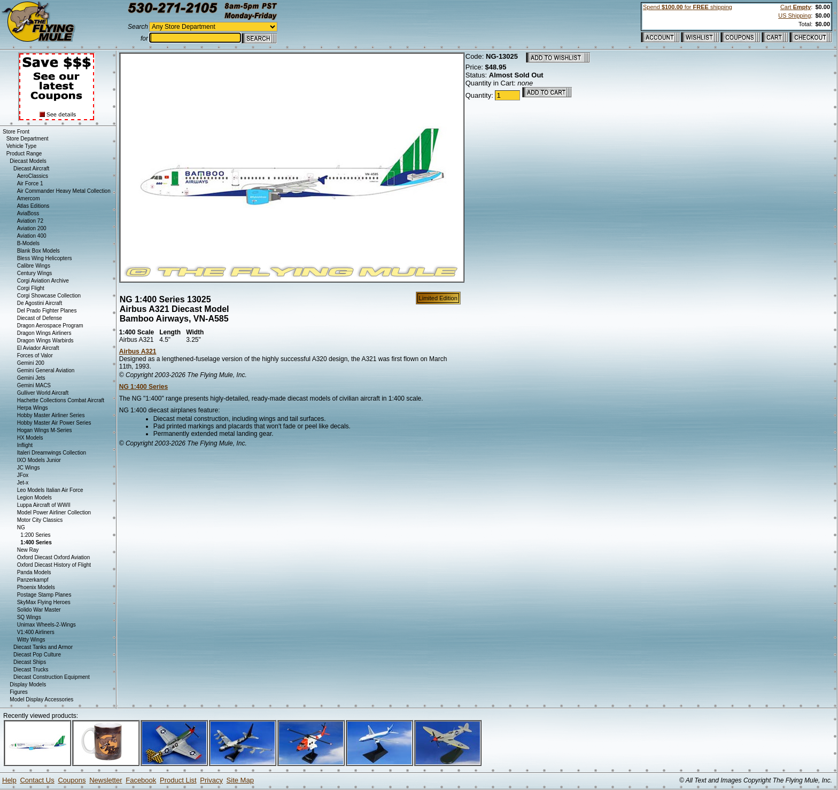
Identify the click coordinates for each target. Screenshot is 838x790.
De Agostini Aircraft (39, 303)
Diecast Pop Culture (37, 655)
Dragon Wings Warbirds (45, 340)
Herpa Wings (32, 408)
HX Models (30, 438)
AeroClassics (32, 176)
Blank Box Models (38, 251)
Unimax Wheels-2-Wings (46, 625)
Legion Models (34, 497)
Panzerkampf (33, 580)
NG (21, 527)
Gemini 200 (30, 363)
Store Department (27, 139)
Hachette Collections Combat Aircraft (60, 400)
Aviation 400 (31, 236)
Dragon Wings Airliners (44, 333)
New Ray (28, 550)
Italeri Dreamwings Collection (52, 453)
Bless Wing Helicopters (44, 258)
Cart (795, 7)
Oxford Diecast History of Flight (54, 565)
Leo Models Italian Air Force (50, 490)
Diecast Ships (29, 662)
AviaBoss (28, 213)
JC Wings (28, 468)
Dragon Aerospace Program (50, 325)
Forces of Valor (35, 355)
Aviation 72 (30, 221)
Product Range (24, 154)
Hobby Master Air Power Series (54, 423)
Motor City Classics (40, 520)
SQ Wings (29, 617)
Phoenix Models (36, 587)
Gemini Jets (31, 378)
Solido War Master (39, 610)
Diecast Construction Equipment (51, 677)
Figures (18, 692)
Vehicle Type (21, 146)
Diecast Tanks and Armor (43, 647)
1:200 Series (35, 535)
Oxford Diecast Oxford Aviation (53, 557)
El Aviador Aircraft (38, 348)
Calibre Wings (33, 266)
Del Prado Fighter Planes (47, 311)
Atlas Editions (33, 206)
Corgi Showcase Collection (49, 296)
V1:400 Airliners (36, 632)
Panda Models (34, 572)
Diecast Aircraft (31, 168)
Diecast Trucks (31, 669)
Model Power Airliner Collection (54, 512)
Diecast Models (28, 161)
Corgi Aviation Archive (43, 281)
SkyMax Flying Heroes (44, 602)
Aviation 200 (31, 228)
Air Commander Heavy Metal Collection (64, 191)
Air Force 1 (30, 183)
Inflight (25, 445)
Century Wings (34, 273)
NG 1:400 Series (143, 386)
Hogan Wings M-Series (44, 430)
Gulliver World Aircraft (43, 393)
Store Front (16, 132)
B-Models (28, 243)
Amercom (28, 198)
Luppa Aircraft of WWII (44, 505)
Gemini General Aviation (46, 370)
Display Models (28, 684)
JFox (23, 475)
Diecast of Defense (40, 318)
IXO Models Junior (39, 460)
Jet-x (23, 483)
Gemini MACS (34, 385)
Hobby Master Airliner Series (51, 415)
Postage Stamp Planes (44, 595)
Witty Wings (31, 640)
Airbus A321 (138, 351)
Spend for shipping (687, 7)
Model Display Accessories (41, 699)
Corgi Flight (30, 288)
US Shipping (794, 15)
